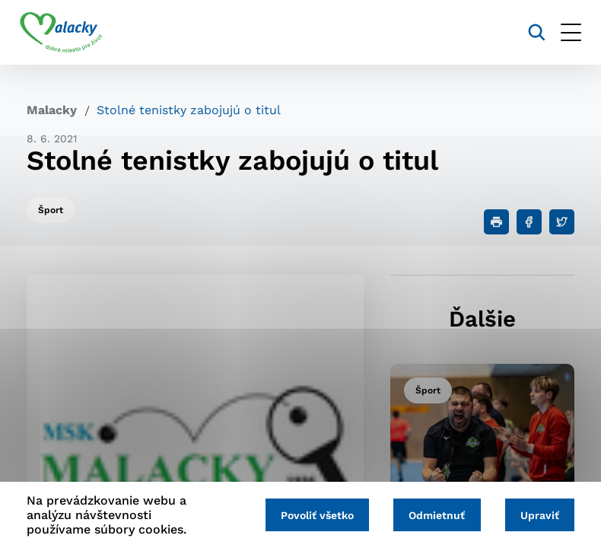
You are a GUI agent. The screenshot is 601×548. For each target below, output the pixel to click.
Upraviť (538, 515)
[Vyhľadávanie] (530, 32)
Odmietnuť (433, 515)
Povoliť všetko (310, 515)
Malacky (52, 110)
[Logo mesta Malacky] (68, 32)
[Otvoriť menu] (564, 32)
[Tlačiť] (496, 221)
